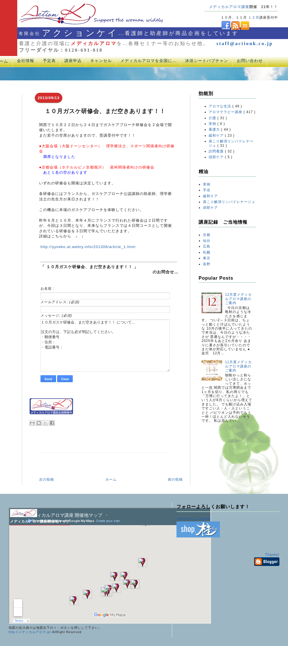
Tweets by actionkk (193, 519)
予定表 (49, 60)
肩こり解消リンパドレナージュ (229, 202)
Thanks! (272, 555)
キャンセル (101, 60)
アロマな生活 (220, 106)
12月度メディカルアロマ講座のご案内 (238, 299)
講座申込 (73, 60)
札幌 (206, 252)
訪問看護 (217, 151)
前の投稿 (175, 479)
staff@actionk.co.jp (244, 43)
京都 (206, 235)
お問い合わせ (250, 60)
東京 (206, 258)
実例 (213, 124)
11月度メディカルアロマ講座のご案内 (238, 366)
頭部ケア (217, 157)
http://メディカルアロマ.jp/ (30, 632)
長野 (206, 264)
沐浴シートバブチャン (206, 60)
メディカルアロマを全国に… (148, 60)
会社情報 (25, 60)
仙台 (206, 241)
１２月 (253, 18)
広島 (206, 246)
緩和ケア (217, 136)
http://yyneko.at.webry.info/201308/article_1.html (88, 247)
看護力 (215, 129)
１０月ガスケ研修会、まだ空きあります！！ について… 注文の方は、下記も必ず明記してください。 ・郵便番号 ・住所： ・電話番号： (105, 346)
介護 (213, 118)
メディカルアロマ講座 (229, 7)
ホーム (111, 479)
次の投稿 (46, 479)
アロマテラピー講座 (226, 112)
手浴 (206, 190)
